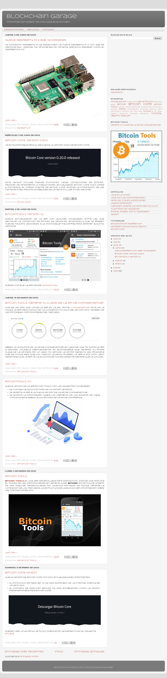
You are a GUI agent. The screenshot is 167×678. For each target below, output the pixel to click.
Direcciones (146, 107)
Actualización (119, 101)
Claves (121, 107)
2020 (116, 245)
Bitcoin (121, 104)
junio (118, 248)
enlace (9, 634)
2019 (115, 268)
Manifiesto (117, 92)
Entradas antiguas (89, 652)
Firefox (114, 109)
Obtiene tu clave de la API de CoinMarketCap (136, 125)
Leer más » (11, 120)
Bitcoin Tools (28, 371)
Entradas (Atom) (29, 656)
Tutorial (156, 113)
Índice (122, 109)
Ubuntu (115, 116)
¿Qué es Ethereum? (121, 203)
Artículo (147, 102)
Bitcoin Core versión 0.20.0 (26, 140)
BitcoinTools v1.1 (18, 382)
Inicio (59, 652)
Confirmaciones (133, 107)
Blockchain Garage (41, 16)
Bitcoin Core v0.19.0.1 (21, 573)
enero (119, 264)
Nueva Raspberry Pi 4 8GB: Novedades (35, 40)
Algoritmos (132, 101)
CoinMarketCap (80, 307)
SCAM (159, 111)
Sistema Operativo (139, 113)
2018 (115, 271)
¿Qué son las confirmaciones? (128, 198)
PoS (135, 111)
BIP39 (113, 104)
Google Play (49, 285)
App (19, 371)
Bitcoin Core (24, 202)
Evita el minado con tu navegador (130, 211)
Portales (48, 29)
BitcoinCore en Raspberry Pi (126, 224)
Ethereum (157, 107)
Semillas (123, 113)
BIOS (155, 101)
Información (132, 109)
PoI (131, 111)
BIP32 (160, 101)
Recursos (33, 29)
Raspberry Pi (24, 128)
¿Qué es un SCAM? (120, 195)
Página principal (14, 29)
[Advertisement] (136, 64)
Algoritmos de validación (125, 209)
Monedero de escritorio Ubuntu (128, 226)
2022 (116, 239)
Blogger (108, 667)
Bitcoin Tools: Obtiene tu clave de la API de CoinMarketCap (54, 303)
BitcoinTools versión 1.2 (24, 214)
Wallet (125, 116)
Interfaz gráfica (148, 109)
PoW (140, 111)
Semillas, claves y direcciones (128, 200)
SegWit (114, 113)
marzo (119, 261)
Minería (125, 111)
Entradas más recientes (24, 652)
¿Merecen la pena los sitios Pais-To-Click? (134, 206)
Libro (160, 109)
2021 (115, 242)
